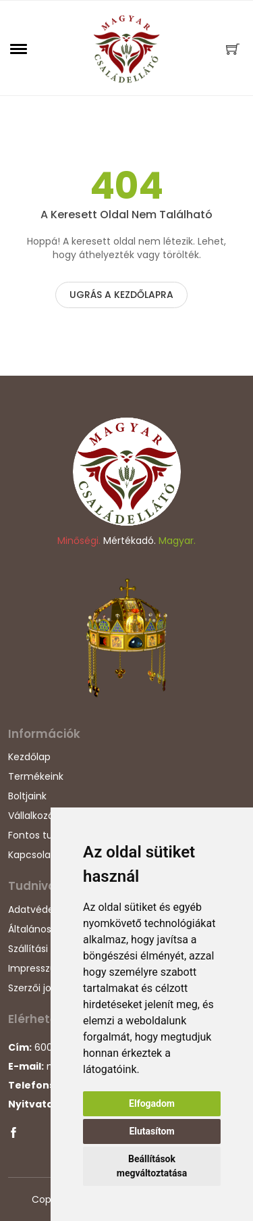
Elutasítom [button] (151, 1131)
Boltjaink (27, 796)
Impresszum (37, 968)
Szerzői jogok (38, 988)
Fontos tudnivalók (49, 835)
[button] (19, 48)
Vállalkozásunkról (47, 815)
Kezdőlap (29, 757)
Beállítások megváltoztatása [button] (152, 1165)
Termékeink (35, 776)
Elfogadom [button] (152, 1103)
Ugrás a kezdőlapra (121, 294)
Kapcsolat (31, 855)
